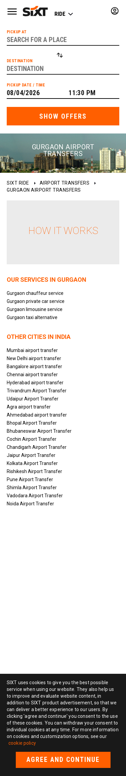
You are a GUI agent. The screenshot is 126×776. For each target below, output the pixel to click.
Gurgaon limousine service (34, 309)
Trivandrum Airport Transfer (37, 390)
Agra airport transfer (29, 407)
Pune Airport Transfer (30, 479)
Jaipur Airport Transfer (31, 455)
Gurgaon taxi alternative (32, 317)
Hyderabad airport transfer (35, 382)
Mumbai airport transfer (32, 350)
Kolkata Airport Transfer (32, 463)
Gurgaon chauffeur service (35, 293)
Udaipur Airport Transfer (32, 398)
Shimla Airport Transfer (32, 487)
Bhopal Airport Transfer (32, 423)
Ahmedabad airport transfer (37, 415)
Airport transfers (65, 183)
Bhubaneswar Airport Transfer (39, 431)
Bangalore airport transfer (34, 366)
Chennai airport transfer (32, 374)
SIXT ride (18, 183)
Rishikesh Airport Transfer (34, 471)
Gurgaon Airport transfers (44, 190)
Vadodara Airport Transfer (35, 495)
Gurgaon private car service (36, 301)
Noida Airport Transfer (30, 503)
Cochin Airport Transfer (31, 439)
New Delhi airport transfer (34, 358)
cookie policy (22, 743)
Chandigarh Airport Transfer (37, 447)
